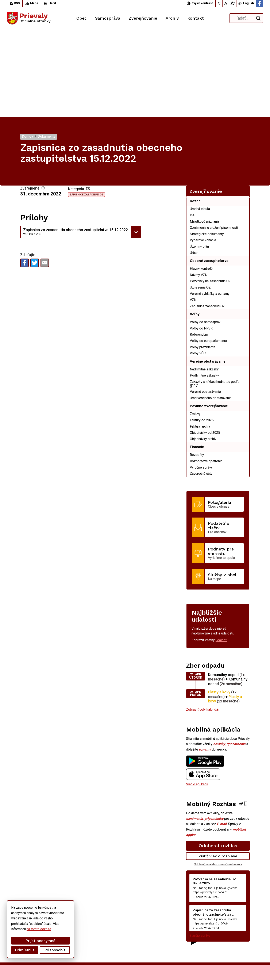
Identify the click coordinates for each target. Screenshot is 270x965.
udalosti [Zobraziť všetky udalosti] (221, 553)
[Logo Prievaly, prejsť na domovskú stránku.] (29, 18)
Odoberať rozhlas (218, 758)
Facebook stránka (232, 939)
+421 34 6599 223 (232, 929)
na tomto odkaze (39, 929)
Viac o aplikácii (197, 697)
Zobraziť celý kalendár (202, 622)
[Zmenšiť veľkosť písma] (219, 3)
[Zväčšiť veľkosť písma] (232, 3)
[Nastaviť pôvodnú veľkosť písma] (226, 3)
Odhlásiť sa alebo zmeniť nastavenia (218, 777)
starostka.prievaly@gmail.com (241, 934)
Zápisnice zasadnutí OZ (86, 107)
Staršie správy (200, 848)
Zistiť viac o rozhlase (218, 769)
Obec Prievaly (117, 954)
